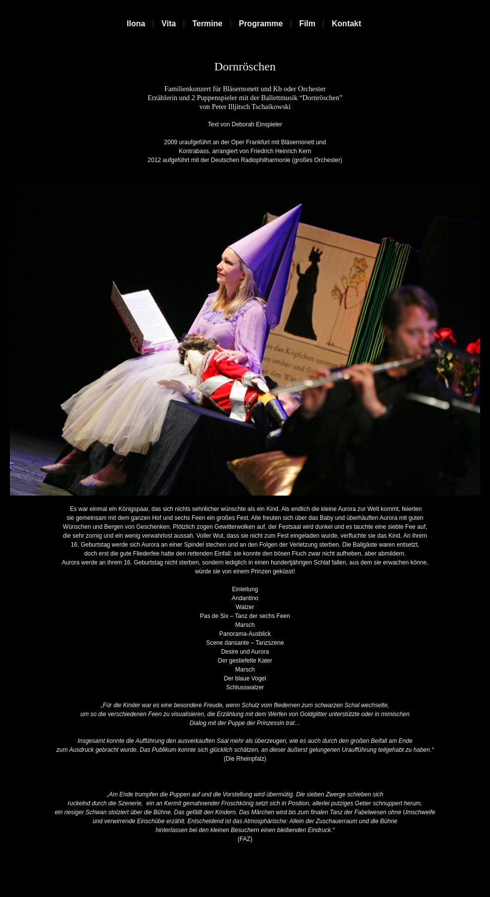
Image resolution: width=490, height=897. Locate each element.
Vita (168, 23)
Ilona (136, 23)
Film (307, 23)
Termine (207, 23)
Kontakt (346, 23)
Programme (261, 23)
